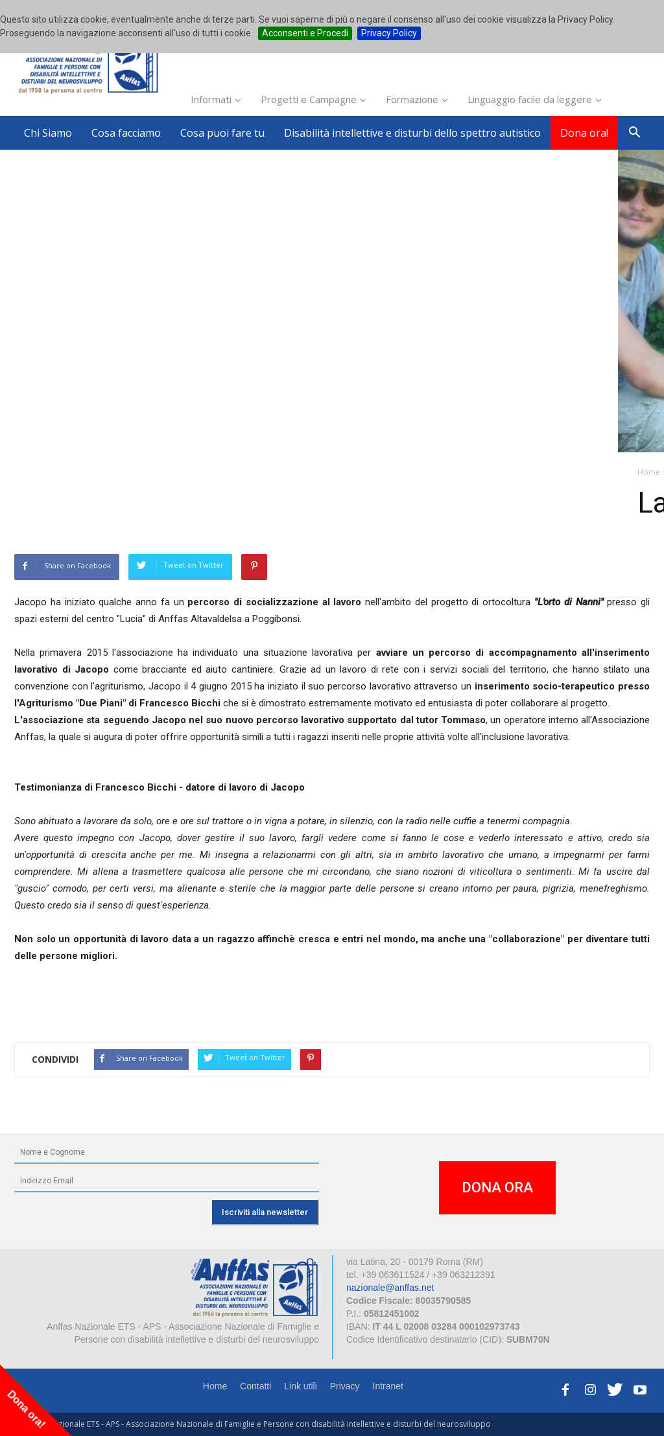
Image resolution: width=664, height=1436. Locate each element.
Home (215, 1386)
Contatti (255, 1386)
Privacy (345, 1386)
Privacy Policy (389, 33)
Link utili (300, 1386)
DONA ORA (497, 1187)
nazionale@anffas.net (390, 1287)
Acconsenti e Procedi (305, 33)
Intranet (388, 1386)
